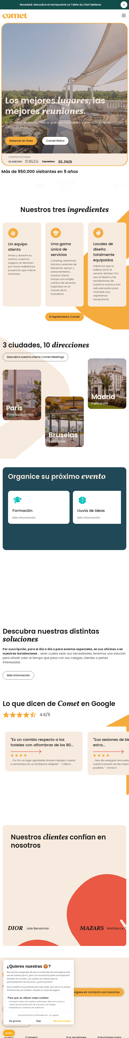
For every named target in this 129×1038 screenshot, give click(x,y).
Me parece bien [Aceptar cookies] (62, 1021)
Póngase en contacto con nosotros (95, 992)
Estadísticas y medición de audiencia (26, 1007)
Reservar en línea (21, 141)
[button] (9, 1033)
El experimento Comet (64, 317)
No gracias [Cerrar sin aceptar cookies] (15, 1021)
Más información (18, 675)
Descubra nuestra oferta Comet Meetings (35, 357)
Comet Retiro (55, 141)
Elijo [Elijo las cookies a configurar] (38, 1021)
